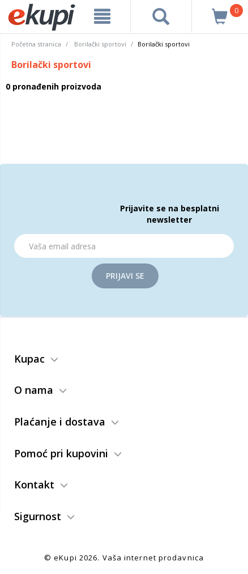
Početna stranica (36, 44)
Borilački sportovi (100, 44)
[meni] (102, 16)
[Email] (124, 246)
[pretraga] (161, 16)
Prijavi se (125, 275)
